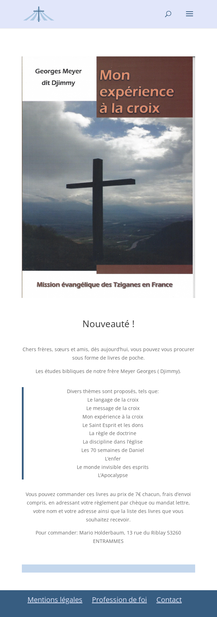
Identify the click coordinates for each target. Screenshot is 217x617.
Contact (169, 599)
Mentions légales (54, 599)
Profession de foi (119, 599)
